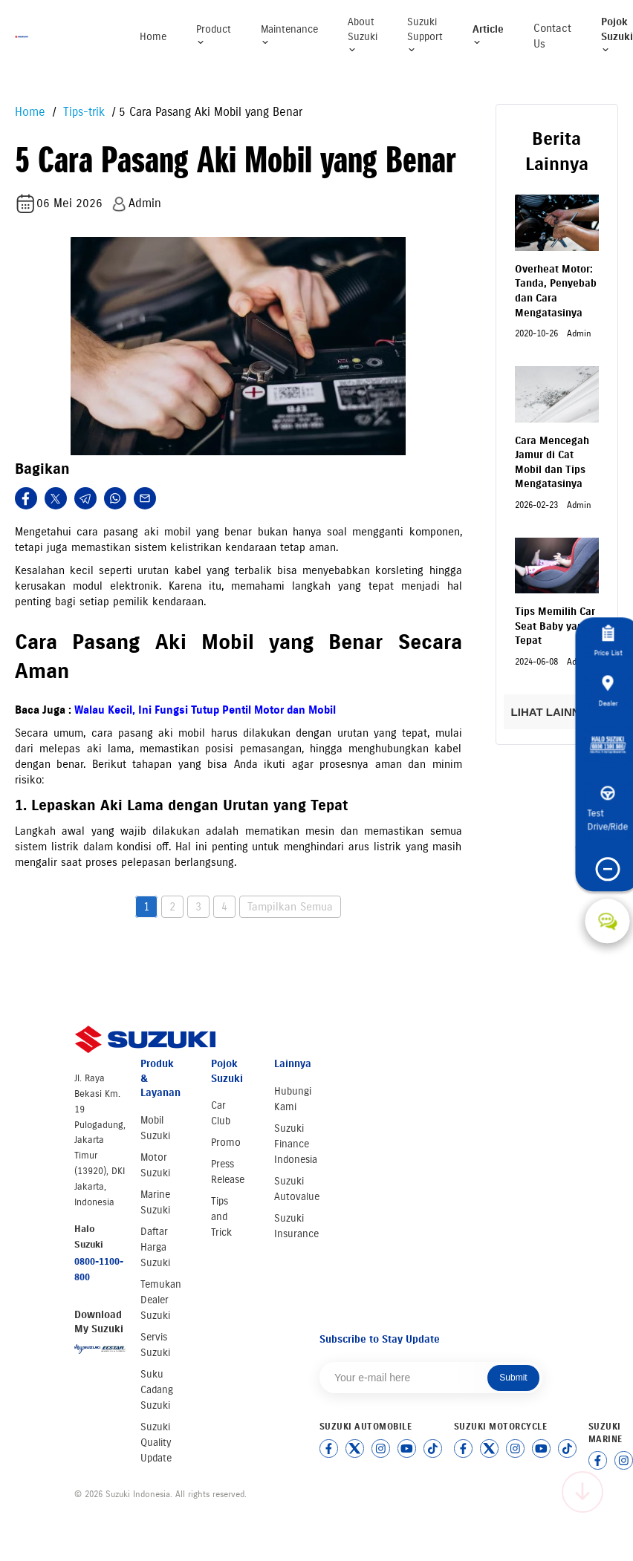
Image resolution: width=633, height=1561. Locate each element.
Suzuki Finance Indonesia (295, 1144)
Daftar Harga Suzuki (155, 1247)
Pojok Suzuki (617, 35)
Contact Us (552, 36)
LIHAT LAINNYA (557, 711)
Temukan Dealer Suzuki (160, 1300)
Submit (513, 1377)
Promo (226, 1142)
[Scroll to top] (582, 1492)
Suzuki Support (425, 35)
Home (153, 36)
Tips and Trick (221, 1217)
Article (488, 35)
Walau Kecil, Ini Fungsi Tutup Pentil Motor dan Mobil (205, 710)
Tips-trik (82, 112)
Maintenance (289, 35)
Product (213, 35)
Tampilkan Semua (290, 906)
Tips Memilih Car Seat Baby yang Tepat (555, 626)
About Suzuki (362, 35)
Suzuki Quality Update (156, 1442)
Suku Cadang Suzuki (156, 1390)
